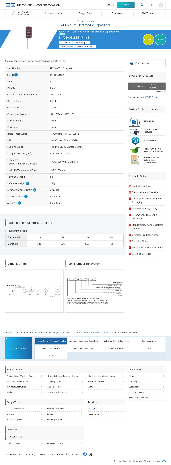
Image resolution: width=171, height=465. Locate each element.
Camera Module (116, 348)
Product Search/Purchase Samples (93, 332)
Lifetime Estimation (55, 408)
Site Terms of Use (13, 454)
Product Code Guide (142, 186)
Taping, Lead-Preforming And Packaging (147, 200)
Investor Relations (137, 392)
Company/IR (126, 4)
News (131, 376)
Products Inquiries (55, 443)
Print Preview (142, 63)
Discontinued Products (57, 392)
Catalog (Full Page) (141, 253)
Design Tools (85, 13)
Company (133, 381)
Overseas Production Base (145, 234)
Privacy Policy (29, 454)
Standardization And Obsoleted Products (147, 226)
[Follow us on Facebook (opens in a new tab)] (85, 454)
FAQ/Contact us (149, 13)
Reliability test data (55, 419)
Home (8, 332)
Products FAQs (13, 443)
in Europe (92, 414)
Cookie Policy (63, 454)
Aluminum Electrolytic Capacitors (54, 332)
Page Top (165, 460)
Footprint (51, 414)
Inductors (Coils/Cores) (84, 348)
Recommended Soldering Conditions (144, 216)
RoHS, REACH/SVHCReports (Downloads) (153, 150)
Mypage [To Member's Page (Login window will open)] (161, 5)
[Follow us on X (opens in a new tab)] (90, 454)
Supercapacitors (149, 341)
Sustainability (134, 386)
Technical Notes (140, 241)
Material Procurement (138, 397)
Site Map (110, 4)
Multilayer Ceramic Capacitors (116, 341)
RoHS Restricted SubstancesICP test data (151, 160)
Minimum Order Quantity (144, 208)
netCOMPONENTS (146, 97)
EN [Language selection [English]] (151, 5)
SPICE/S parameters (15, 408)
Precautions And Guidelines (145, 192)
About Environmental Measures (148, 247)
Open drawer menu (142, 5)
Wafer (149, 348)
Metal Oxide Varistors (51, 348)
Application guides (14, 419)
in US (90, 408)
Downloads (117, 13)
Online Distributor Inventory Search (62, 376)
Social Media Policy (46, 454)
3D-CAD (10, 414)
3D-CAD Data (150, 140)
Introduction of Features (151, 130)
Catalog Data (150, 121)
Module (51, 355)
